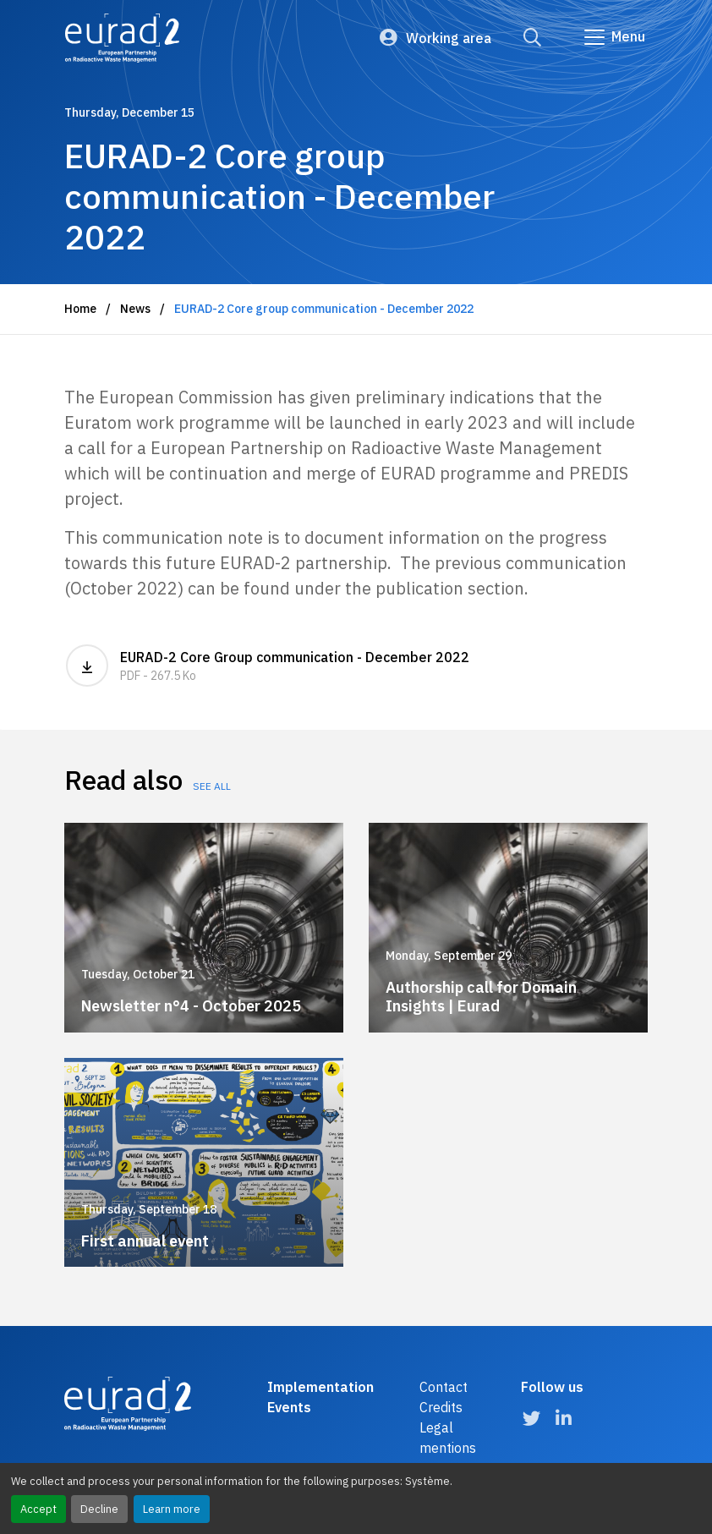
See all (212, 786)
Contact (443, 1386)
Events (289, 1407)
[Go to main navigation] (613, 37)
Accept (38, 1509)
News (135, 308)
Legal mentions (447, 1437)
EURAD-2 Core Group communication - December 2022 (356, 665)
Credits (441, 1407)
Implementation (320, 1386)
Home (80, 308)
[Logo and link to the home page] (122, 38)
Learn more (171, 1509)
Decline (99, 1509)
